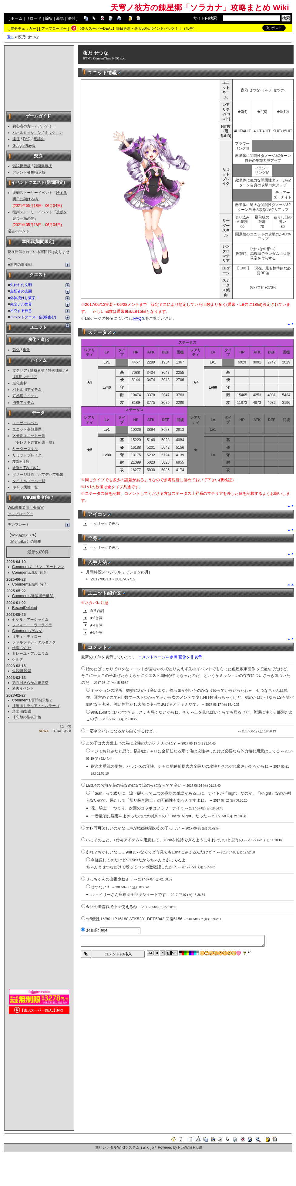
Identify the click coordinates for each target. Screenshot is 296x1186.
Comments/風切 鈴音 (29, 572)
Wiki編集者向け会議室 (26, 507)
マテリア (19, 370)
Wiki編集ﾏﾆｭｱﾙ (23, 535)
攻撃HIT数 (20, 461)
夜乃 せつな (95, 53)
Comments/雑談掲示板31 (33, 596)
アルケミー (46, 126)
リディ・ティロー (26, 636)
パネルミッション (27, 132)
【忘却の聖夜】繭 (26, 717)
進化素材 (19, 383)
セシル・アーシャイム (30, 619)
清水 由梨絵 (21, 711)
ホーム (16, 18)
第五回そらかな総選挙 (30, 683)
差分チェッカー (23, 28)
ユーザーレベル (25, 423)
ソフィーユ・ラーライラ (32, 625)
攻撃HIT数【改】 (26, 468)
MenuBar (19, 541)
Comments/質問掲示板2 (32, 700)
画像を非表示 (190, 657)
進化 (26, 350)
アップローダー (54, 28)
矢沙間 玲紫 (21, 671)
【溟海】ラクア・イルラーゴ (35, 706)
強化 (16, 350)
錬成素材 (37, 370)
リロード (34, 18)
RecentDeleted (24, 608)
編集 (49, 18)
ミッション (54, 132)
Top (10, 37)
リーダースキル (25, 449)
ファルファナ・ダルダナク (34, 642)
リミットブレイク (27, 455)
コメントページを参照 (157, 657)
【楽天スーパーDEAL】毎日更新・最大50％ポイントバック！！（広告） (137, 28)
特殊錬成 (55, 370)
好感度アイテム (25, 396)
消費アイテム (23, 402)
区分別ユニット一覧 (28, 436)
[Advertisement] (39, 77)
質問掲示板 (43, 166)
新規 (60, 18)
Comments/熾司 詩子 (29, 584)
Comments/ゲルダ (27, 631)
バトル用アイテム (27, 389)
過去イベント (18, 231)
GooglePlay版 (23, 146)
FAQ (26, 139)
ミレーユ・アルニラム (30, 653)
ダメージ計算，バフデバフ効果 (37, 474)
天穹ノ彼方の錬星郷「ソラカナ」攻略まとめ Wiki (199, 7)
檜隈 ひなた (21, 648)
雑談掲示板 (21, 166)
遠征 (16, 139)
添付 (71, 18)
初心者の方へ (23, 126)
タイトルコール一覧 (28, 481)
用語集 (39, 139)
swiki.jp (147, 1147)
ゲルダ (17, 659)
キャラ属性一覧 (25, 487)
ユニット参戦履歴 (27, 429)
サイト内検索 (205, 18)
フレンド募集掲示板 (28, 172)
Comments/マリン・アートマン (38, 567)
